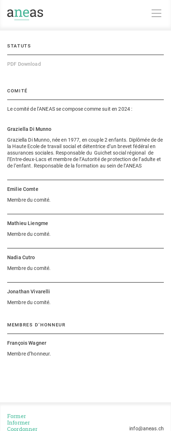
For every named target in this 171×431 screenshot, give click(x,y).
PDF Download (24, 64)
